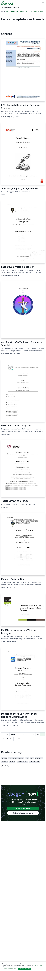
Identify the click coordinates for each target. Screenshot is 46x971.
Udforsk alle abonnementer (23, 813)
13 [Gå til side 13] (33, 734)
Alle (7, 11)
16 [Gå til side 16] (3, 739)
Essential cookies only (9, 969)
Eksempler (24, 11)
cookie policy (38, 966)
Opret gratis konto (23, 808)
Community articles (36, 11)
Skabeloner (14, 11)
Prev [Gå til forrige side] (13, 734)
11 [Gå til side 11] (23, 734)
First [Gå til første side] (5, 734)
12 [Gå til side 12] (28, 734)
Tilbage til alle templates (10, 7)
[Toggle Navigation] (43, 3)
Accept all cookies (24, 969)
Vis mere (5, 765)
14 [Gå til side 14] (38, 734)
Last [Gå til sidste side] (17, 739)
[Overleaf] (7, 3)
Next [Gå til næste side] (9, 739)
